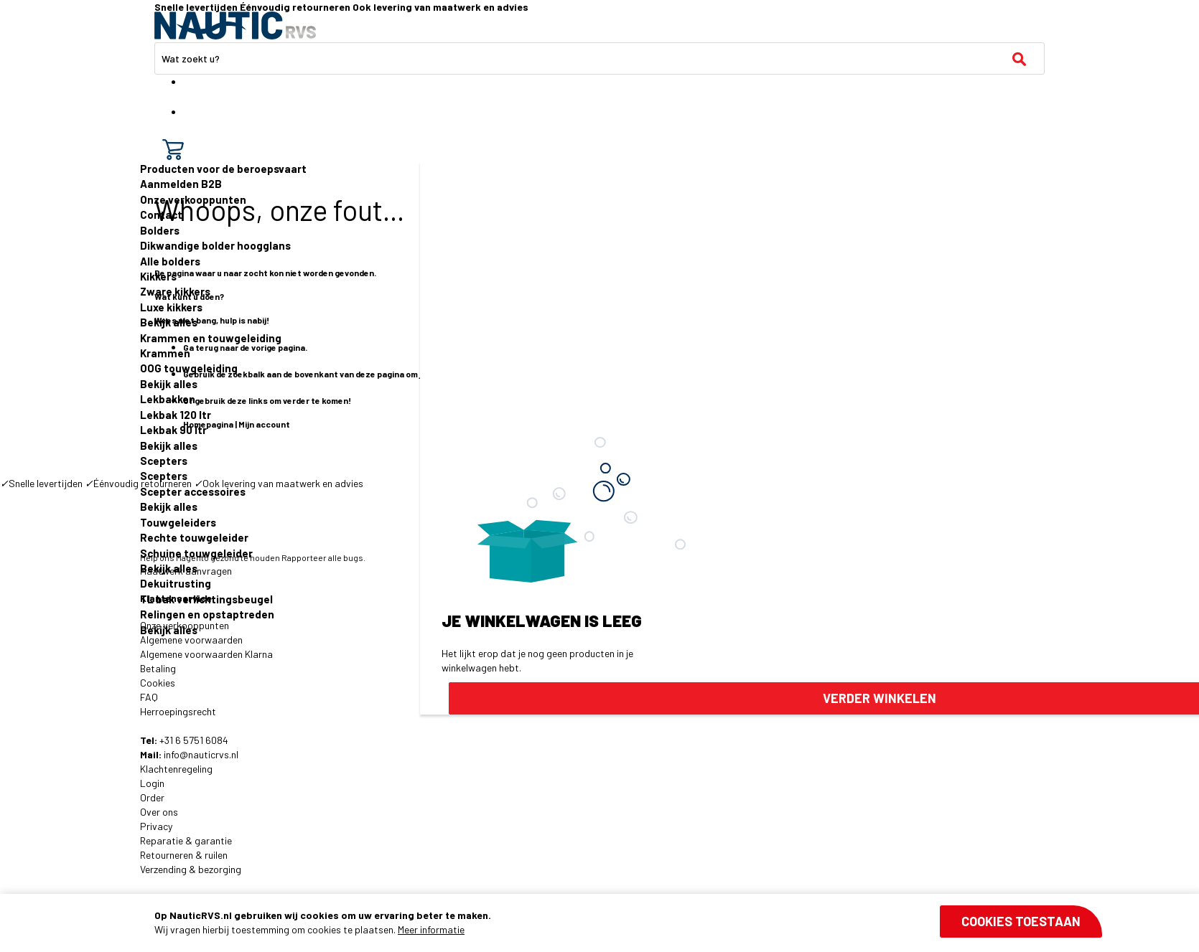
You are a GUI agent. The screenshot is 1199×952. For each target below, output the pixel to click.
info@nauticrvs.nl (201, 754)
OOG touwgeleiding (189, 368)
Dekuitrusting (175, 583)
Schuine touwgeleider (196, 553)
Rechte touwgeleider (194, 537)
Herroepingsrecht (178, 711)
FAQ (149, 697)
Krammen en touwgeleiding (210, 337)
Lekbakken (167, 398)
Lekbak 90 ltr (173, 429)
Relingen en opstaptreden (207, 614)
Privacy (156, 826)
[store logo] (235, 25)
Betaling (158, 668)
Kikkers (158, 276)
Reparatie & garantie (186, 840)
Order (152, 797)
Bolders (159, 230)
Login (152, 783)
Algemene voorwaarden (191, 639)
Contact (161, 214)
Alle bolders (170, 261)
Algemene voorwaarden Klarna (206, 654)
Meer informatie (431, 929)
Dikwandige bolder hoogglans (215, 245)
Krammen (165, 353)
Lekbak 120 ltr (175, 414)
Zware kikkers (175, 291)
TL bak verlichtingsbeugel (206, 599)
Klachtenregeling (176, 769)
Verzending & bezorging (190, 869)
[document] (628, 922)
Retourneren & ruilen (184, 855)
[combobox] (599, 58)
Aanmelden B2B (181, 183)
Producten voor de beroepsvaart (223, 168)
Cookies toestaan (1021, 921)
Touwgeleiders (178, 522)
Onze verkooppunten (193, 199)
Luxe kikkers (171, 307)
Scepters (163, 460)
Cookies (157, 683)
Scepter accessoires (193, 491)
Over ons (159, 812)
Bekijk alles (168, 322)
